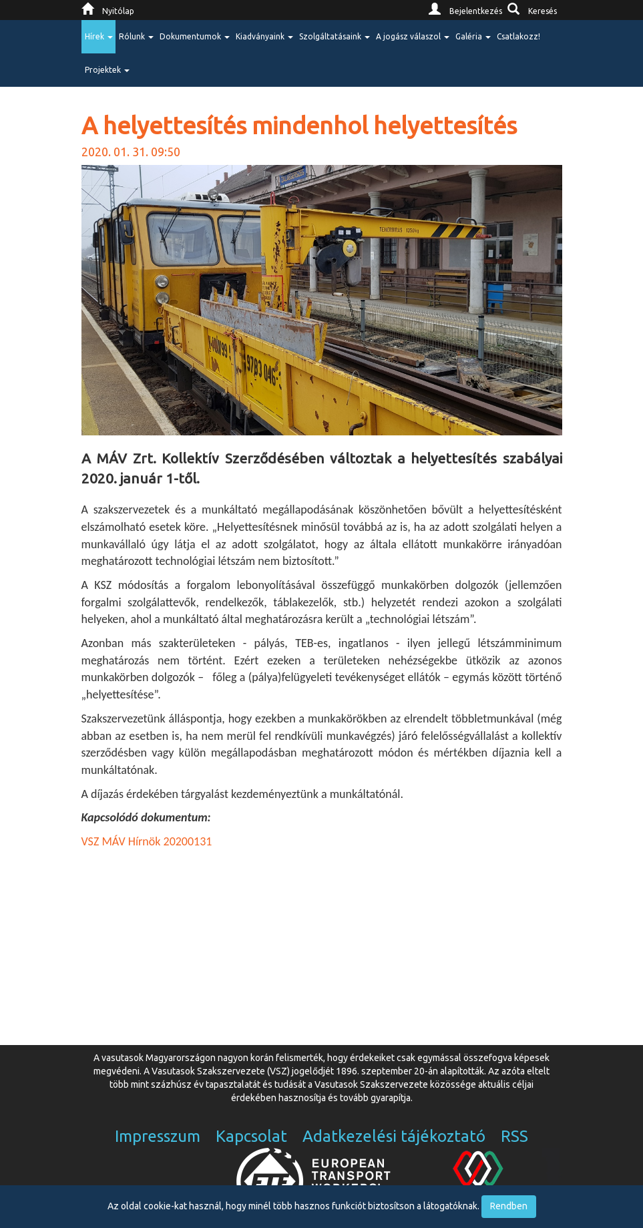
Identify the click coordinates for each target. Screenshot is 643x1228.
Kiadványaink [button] (264, 36)
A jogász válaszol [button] (412, 36)
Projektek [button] (107, 69)
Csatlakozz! (518, 36)
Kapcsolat (251, 1136)
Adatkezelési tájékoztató (393, 1136)
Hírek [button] (99, 36)
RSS (514, 1136)
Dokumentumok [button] (195, 36)
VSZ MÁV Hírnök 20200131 (146, 841)
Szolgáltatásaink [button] (334, 36)
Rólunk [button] (136, 36)
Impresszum (157, 1136)
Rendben (508, 1206)
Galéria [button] (473, 36)
